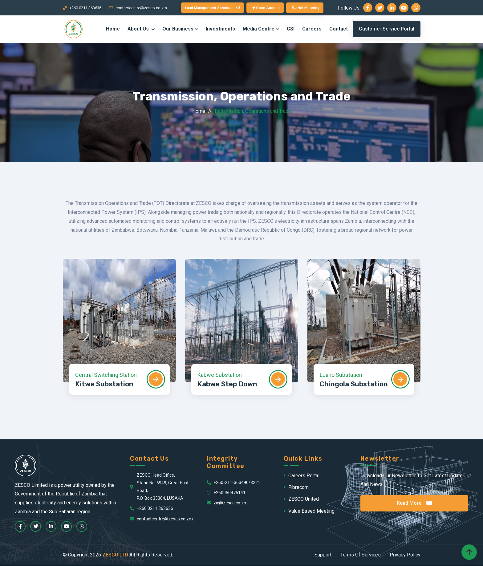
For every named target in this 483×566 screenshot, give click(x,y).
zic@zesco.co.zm (227, 503)
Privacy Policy (405, 555)
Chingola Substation (354, 385)
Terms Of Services (360, 555)
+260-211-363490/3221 (233, 483)
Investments (220, 29)
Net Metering (307, 8)
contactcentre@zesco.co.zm (138, 8)
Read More (414, 503)
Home (113, 29)
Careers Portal (301, 476)
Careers (312, 29)
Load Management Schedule (212, 8)
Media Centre (258, 29)
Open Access (266, 8)
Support (323, 555)
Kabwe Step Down (227, 385)
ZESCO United (301, 500)
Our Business (177, 29)
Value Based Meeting (309, 511)
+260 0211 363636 (82, 8)
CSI (290, 29)
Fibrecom (296, 488)
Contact (338, 29)
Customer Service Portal (386, 29)
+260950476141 (226, 493)
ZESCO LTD (115, 555)
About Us (139, 29)
